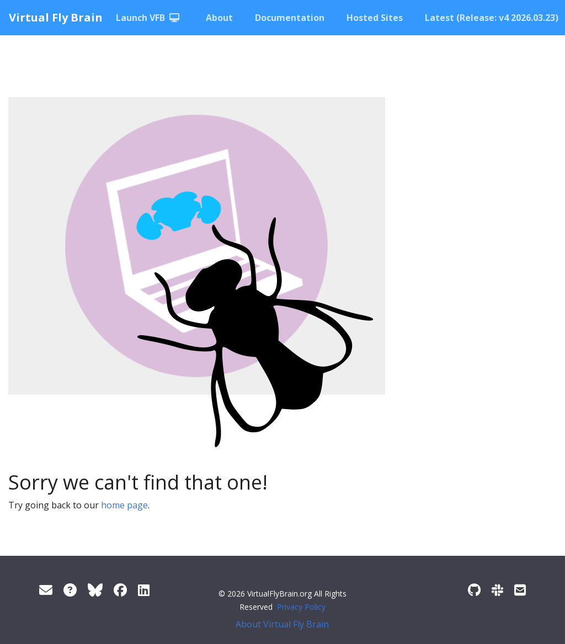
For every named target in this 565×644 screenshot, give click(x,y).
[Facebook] (120, 590)
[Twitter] (95, 590)
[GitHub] (474, 590)
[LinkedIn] (144, 590)
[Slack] (497, 590)
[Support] (45, 590)
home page (124, 505)
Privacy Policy (301, 607)
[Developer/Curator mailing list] (520, 590)
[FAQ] (70, 590)
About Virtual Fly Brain (282, 624)
